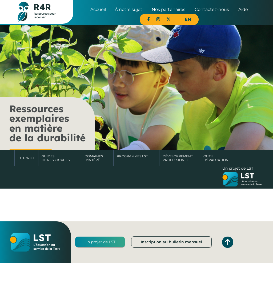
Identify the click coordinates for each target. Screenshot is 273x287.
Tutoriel (26, 158)
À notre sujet (128, 9)
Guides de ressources (56, 158)
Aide (243, 9)
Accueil (98, 9)
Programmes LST (132, 156)
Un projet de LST (100, 242)
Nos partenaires (168, 9)
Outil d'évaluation (215, 158)
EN (188, 19)
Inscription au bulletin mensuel (171, 242)
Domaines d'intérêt (94, 158)
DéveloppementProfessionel (178, 158)
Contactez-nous (212, 9)
